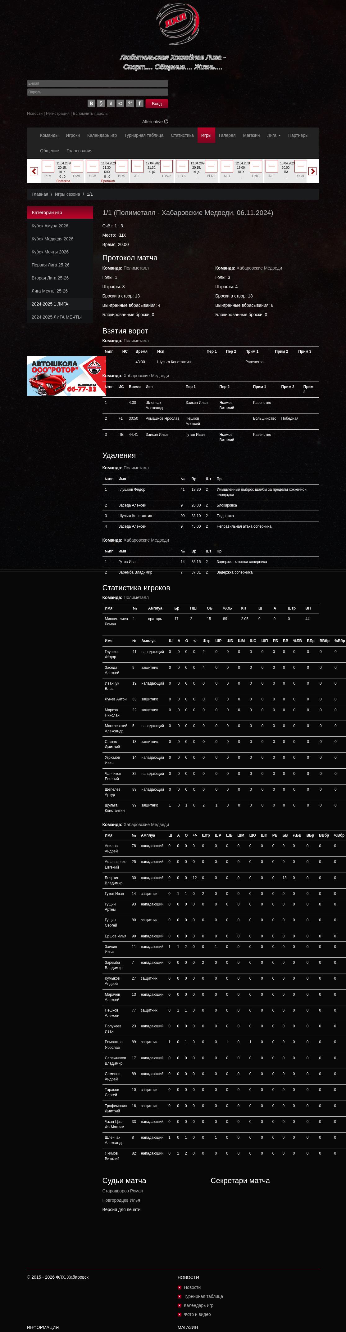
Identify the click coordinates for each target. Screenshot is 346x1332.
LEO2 (182, 176)
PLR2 (211, 176)
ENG (256, 176)
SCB (92, 176)
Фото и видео (197, 1314)
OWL (77, 176)
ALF (137, 176)
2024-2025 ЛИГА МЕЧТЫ (57, 317)
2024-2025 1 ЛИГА (50, 304)
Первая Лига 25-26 (50, 264)
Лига (274, 135)
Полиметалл (136, 213)
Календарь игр (102, 135)
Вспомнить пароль (90, 113)
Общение (49, 150)
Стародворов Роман (122, 1190)
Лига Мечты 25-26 (50, 290)
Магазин (251, 135)
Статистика (182, 135)
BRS (121, 176)
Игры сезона (67, 194)
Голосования (79, 150)
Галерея (227, 135)
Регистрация (58, 113)
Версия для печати (121, 1209)
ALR (227, 176)
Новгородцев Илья (121, 1200)
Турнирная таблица (143, 135)
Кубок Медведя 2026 (52, 238)
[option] (62, 173)
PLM (48, 176)
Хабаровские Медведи (197, 213)
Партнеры (298, 135)
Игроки (73, 135)
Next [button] (312, 171)
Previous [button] (34, 171)
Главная (40, 194)
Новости (35, 113)
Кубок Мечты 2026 (50, 251)
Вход (157, 103)
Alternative (155, 121)
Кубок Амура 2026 (50, 225)
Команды (49, 135)
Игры (206, 135)
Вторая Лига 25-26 (50, 277)
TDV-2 (166, 176)
